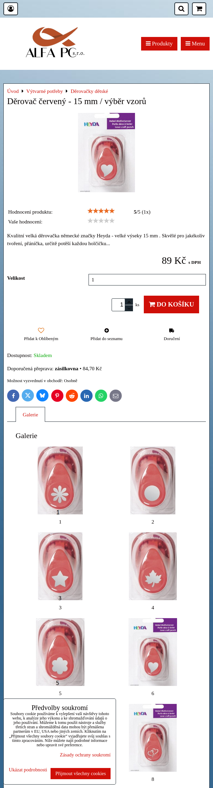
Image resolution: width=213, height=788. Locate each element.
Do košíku (171, 304)
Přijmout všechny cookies (80, 773)
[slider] (101, 211)
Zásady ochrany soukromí (85, 754)
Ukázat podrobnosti (28, 769)
